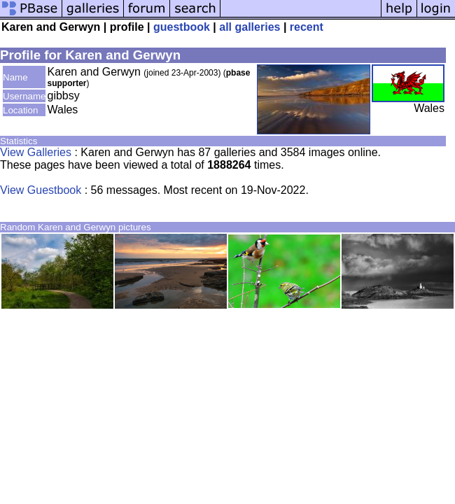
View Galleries (35, 152)
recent (306, 27)
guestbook (181, 27)
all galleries (249, 27)
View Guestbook (40, 190)
